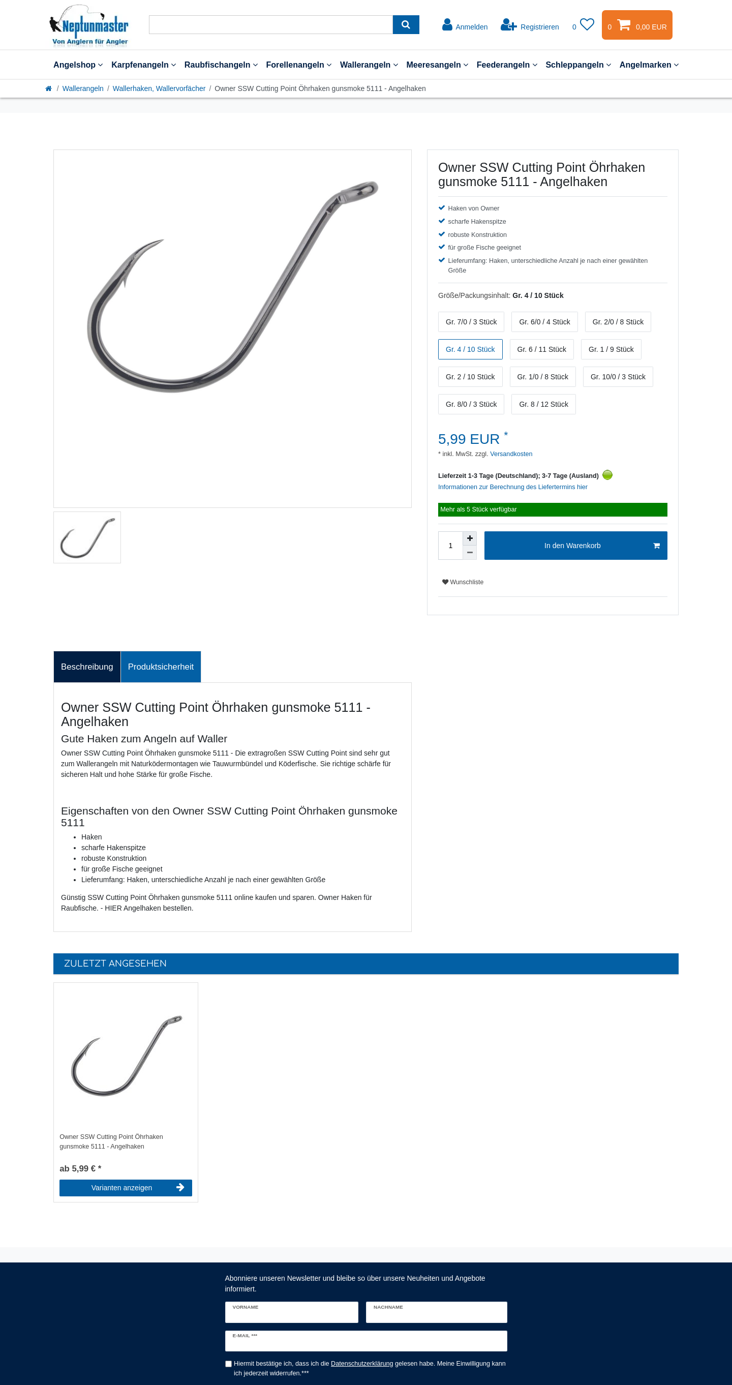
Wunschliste (462, 582)
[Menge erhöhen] (470, 538)
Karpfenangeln (143, 64)
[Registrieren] (530, 25)
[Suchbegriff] (271, 24)
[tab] (87, 667)
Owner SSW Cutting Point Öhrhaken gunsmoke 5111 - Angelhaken (111, 1141)
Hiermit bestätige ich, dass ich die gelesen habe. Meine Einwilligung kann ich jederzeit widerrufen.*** (370, 1368)
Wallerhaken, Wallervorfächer (159, 88)
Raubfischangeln (221, 64)
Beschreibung (87, 667)
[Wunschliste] (583, 25)
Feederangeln (507, 64)
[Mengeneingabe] (450, 545)
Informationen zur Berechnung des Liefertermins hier (513, 487)
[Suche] (406, 24)
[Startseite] (49, 88)
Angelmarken (649, 64)
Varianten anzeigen (138, 1188)
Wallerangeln (369, 64)
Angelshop (78, 64)
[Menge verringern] (470, 553)
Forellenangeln (298, 64)
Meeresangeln (437, 64)
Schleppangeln (578, 64)
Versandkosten (511, 454)
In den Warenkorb (602, 546)
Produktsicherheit (161, 667)
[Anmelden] (465, 25)
